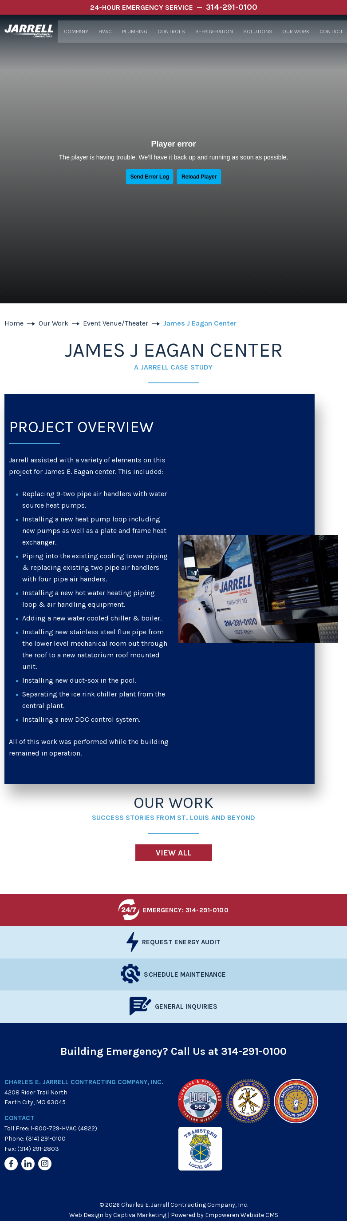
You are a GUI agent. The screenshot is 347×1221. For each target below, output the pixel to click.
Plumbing (134, 31)
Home (14, 323)
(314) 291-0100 (46, 1138)
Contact (330, 31)
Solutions (256, 31)
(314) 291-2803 (38, 1149)
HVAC (104, 31)
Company (75, 31)
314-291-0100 (254, 1051)
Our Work (294, 31)
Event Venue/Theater (115, 323)
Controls (170, 31)
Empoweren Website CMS (241, 1215)
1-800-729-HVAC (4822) (64, 1128)
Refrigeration (213, 31)
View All (174, 853)
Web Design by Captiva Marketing (117, 1215)
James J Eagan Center (200, 323)
